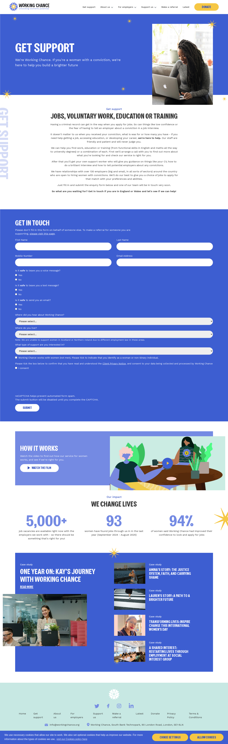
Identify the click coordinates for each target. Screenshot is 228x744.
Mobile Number (23, 256)
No (19, 279)
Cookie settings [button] (170, 737)
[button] (167, 463)
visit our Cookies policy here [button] (72, 739)
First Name (21, 240)
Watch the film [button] (39, 468)
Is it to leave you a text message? (37, 285)
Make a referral (169, 7)
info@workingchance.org (62, 724)
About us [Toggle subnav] (106, 7)
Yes (20, 275)
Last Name (123, 240)
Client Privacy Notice (114, 363)
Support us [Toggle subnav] (148, 7)
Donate (206, 7)
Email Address (124, 256)
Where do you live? (26, 328)
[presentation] (38, 383)
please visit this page (42, 233)
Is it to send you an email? (33, 300)
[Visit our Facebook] (108, 706)
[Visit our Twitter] (96, 706)
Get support (89, 7)
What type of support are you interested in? (39, 344)
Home (22, 713)
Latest (186, 7)
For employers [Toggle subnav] (127, 7)
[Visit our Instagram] (119, 706)
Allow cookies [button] (206, 737)
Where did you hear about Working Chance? (39, 314)
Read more (26, 587)
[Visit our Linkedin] (131, 705)
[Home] (30, 7)
